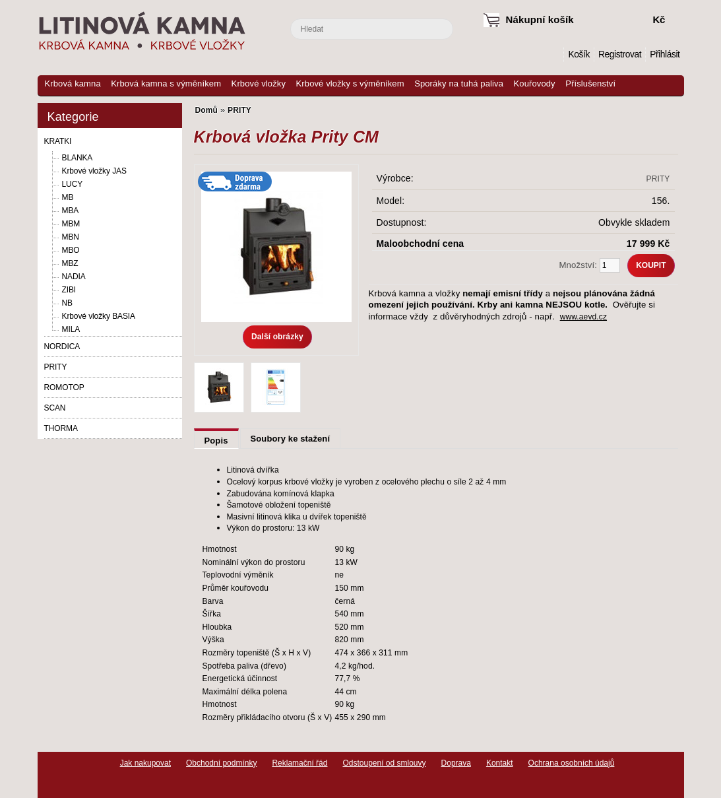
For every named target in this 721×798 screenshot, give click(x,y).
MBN (70, 237)
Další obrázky (277, 336)
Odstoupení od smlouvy (383, 763)
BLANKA (77, 157)
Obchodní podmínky (221, 763)
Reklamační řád (299, 763)
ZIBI (69, 289)
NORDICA (62, 346)
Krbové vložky (259, 83)
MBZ (70, 263)
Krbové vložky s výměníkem (350, 83)
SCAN (55, 408)
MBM (71, 223)
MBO (71, 250)
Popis (216, 441)
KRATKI (58, 141)
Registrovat (619, 54)
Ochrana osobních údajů (571, 763)
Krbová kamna (73, 83)
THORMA (61, 428)
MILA (71, 329)
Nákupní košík (540, 19)
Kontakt (499, 763)
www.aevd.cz (583, 316)
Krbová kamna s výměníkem (166, 83)
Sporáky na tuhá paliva (458, 83)
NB (67, 303)
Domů (554, 54)
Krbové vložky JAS (94, 171)
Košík (578, 54)
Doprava (456, 763)
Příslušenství (590, 83)
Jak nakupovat (145, 763)
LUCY (72, 184)
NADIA (74, 276)
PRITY (55, 367)
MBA (70, 210)
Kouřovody (534, 83)
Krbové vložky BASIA (98, 316)
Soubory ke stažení (290, 439)
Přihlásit (664, 54)
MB (68, 197)
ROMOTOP (64, 387)
